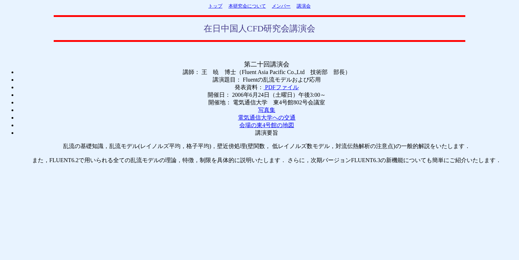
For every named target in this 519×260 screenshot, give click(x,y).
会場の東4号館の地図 (266, 125)
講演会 (304, 6)
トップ (215, 6)
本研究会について (247, 6)
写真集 (266, 110)
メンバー (281, 6)
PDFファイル (280, 87)
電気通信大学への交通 (267, 117)
